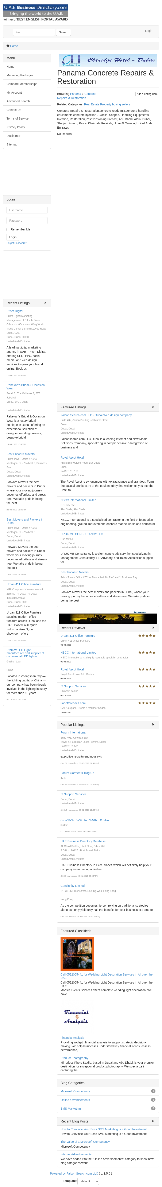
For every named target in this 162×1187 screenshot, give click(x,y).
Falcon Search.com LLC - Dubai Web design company (96, 415)
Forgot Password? (17, 243)
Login (148, 30)
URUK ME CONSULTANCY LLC (82, 534)
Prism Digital (15, 311)
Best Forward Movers (21, 454)
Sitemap (12, 144)
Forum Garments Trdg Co (77, 773)
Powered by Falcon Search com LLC (74, 1173)
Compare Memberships (22, 84)
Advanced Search (18, 101)
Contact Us (14, 110)
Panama (75, 94)
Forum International (73, 732)
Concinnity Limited (73, 885)
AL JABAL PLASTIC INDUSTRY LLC (85, 819)
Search (63, 32)
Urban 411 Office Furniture (24, 584)
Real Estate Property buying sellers (107, 104)
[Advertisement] (27, 174)
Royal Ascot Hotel (72, 457)
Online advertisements (75, 1100)
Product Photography (74, 1058)
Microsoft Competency (75, 1091)
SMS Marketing (71, 1108)
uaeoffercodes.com (73, 703)
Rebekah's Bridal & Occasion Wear (26, 386)
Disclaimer (13, 135)
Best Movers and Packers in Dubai (25, 521)
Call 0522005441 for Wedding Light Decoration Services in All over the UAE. (107, 976)
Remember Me (20, 229)
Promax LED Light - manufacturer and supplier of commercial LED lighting (25, 653)
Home (14, 46)
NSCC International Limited (78, 500)
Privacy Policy (16, 127)
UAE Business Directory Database (83, 841)
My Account (14, 92)
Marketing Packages (20, 75)
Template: (70, 1181)
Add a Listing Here (147, 94)
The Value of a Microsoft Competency (85, 1141)
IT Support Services (73, 686)
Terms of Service (17, 118)
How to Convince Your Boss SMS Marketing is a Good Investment (104, 1129)
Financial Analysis (72, 1037)
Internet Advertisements (76, 1154)
